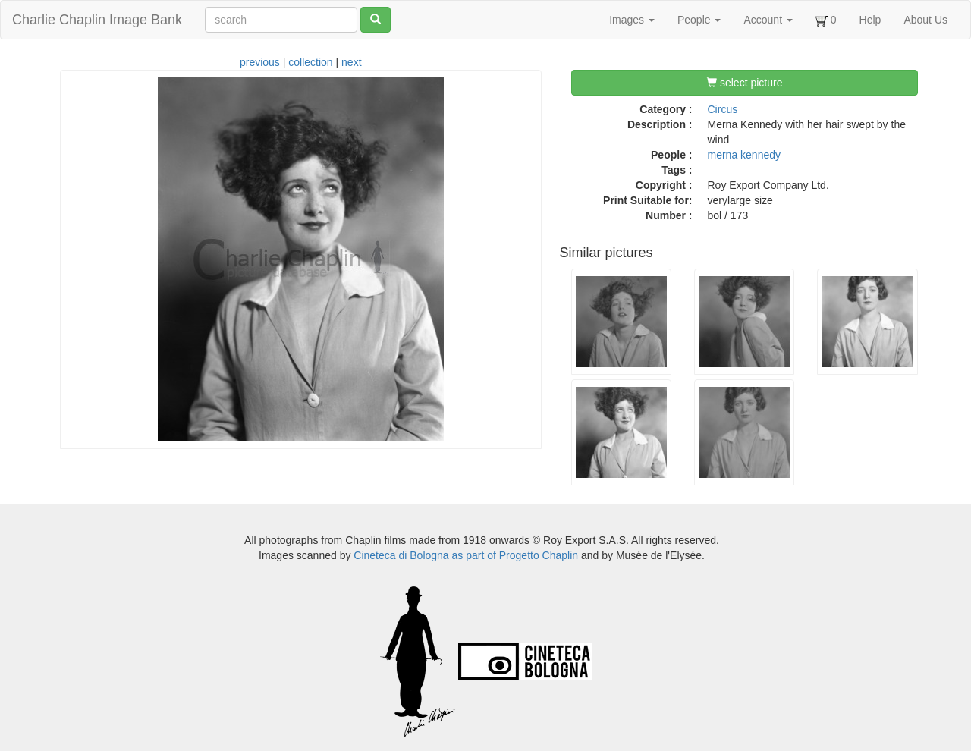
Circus (723, 109)
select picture (744, 83)
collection (310, 62)
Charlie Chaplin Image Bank (97, 19)
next (351, 62)
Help (870, 20)
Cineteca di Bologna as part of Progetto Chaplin (466, 555)
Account (767, 20)
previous (260, 62)
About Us (925, 20)
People (699, 20)
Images (632, 20)
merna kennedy (744, 155)
